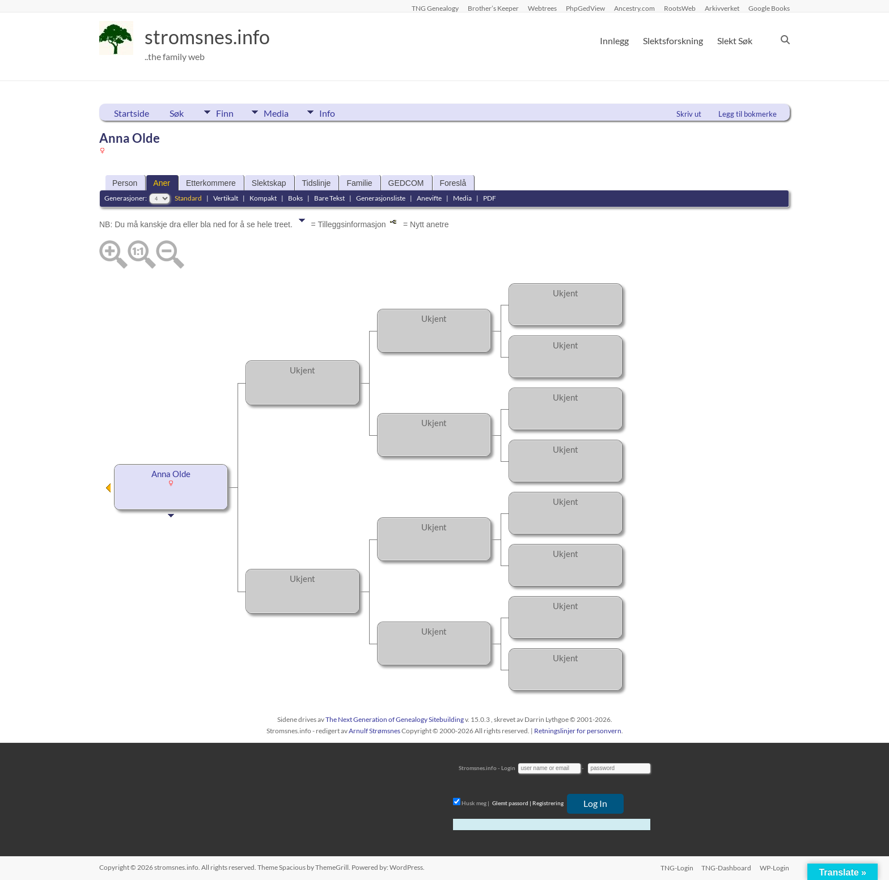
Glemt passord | (511, 803)
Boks (295, 198)
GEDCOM (406, 183)
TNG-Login (675, 867)
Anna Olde (170, 474)
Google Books (769, 8)
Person (124, 183)
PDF (489, 198)
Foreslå (453, 183)
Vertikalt (225, 198)
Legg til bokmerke (747, 113)
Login (508, 767)
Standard (188, 198)
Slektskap (269, 183)
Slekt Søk (734, 40)
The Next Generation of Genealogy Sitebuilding (394, 719)
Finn (225, 112)
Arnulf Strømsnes (374, 730)
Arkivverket (722, 8)
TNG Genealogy (435, 8)
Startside (131, 113)
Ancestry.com (634, 8)
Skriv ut (688, 113)
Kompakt (263, 198)
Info (334, 112)
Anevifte (429, 198)
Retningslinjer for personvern (577, 730)
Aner (161, 183)
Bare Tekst (329, 198)
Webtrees (542, 8)
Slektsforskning (673, 40)
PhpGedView (585, 8)
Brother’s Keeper (493, 8)
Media (280, 112)
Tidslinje (316, 183)
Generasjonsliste (380, 198)
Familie (359, 183)
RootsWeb (680, 8)
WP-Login (775, 867)
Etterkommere (211, 183)
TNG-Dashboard (726, 867)
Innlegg (614, 40)
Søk (177, 113)
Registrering (548, 803)
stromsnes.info (211, 36)
